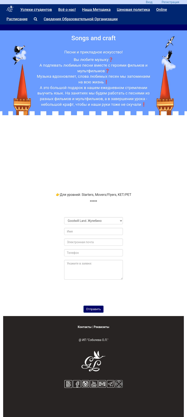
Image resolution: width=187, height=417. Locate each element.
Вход (149, 2)
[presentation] (97, 291)
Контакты (85, 327)
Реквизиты (101, 327)
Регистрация (170, 2)
